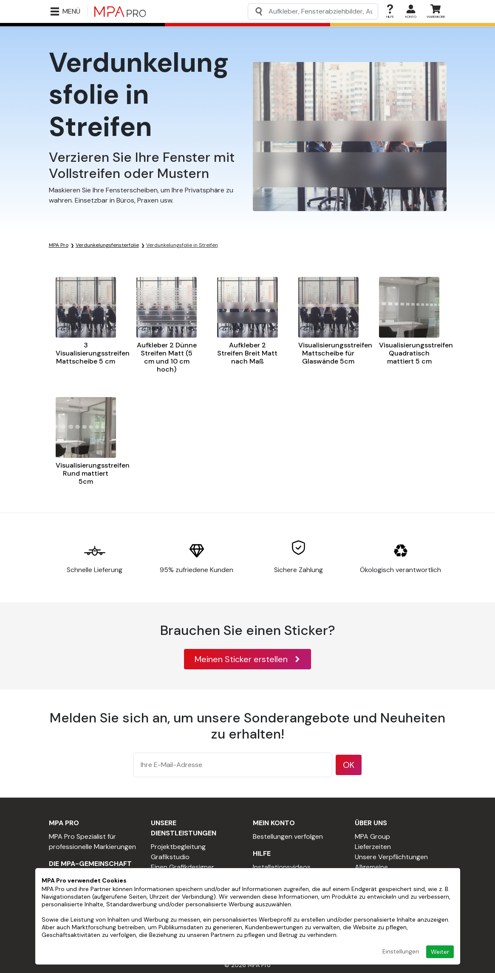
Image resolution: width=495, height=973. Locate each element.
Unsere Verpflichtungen (391, 856)
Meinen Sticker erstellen (247, 659)
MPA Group (372, 836)
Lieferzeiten (373, 846)
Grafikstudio (170, 856)
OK (348, 764)
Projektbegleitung (178, 846)
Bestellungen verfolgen (288, 836)
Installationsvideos (282, 867)
